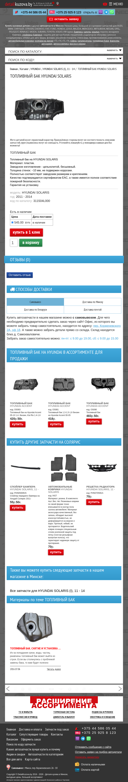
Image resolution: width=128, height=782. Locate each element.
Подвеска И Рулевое (102, 714)
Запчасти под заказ (57, 732)
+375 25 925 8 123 (68, 12)
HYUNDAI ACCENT (21, 407)
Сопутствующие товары (33, 737)
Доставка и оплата (30, 732)
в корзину (30, 245)
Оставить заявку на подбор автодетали (98, 754)
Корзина (105, 3)
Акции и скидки (15, 757)
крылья (95, 32)
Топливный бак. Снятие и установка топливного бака (45, 651)
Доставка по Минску (92, 304)
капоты (87, 32)
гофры (73, 41)
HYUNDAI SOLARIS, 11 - (24, 491)
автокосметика (61, 44)
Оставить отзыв (20, 277)
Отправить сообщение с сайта (93, 749)
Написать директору (87, 760)
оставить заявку (66, 19)
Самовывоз (35, 304)
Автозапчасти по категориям (45, 757)
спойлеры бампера (32, 35)
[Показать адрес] (57, 4)
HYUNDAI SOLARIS (60, 492)
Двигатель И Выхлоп (64, 719)
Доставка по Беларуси (35, 312)
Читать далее (54, 671)
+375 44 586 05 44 (33, 12)
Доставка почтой (92, 312)
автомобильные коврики (21, 41)
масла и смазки (78, 44)
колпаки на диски (44, 41)
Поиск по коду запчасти (21, 747)
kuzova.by (18, 4)
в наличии (39, 225)
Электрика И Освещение (102, 719)
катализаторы (85, 41)
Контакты (57, 737)
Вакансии (12, 742)
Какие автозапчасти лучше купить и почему (33, 752)
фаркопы (114, 41)
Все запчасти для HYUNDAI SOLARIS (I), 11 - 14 (47, 593)
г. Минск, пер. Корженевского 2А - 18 (35, 770)
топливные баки (101, 41)
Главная (11, 732)
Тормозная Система (64, 714)
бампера (78, 32)
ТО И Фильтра (25, 714)
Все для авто (14, 762)
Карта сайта (32, 762)
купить (17, 427)
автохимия (47, 44)
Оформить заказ (31, 742)
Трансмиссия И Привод (25, 719)
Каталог (11, 737)
